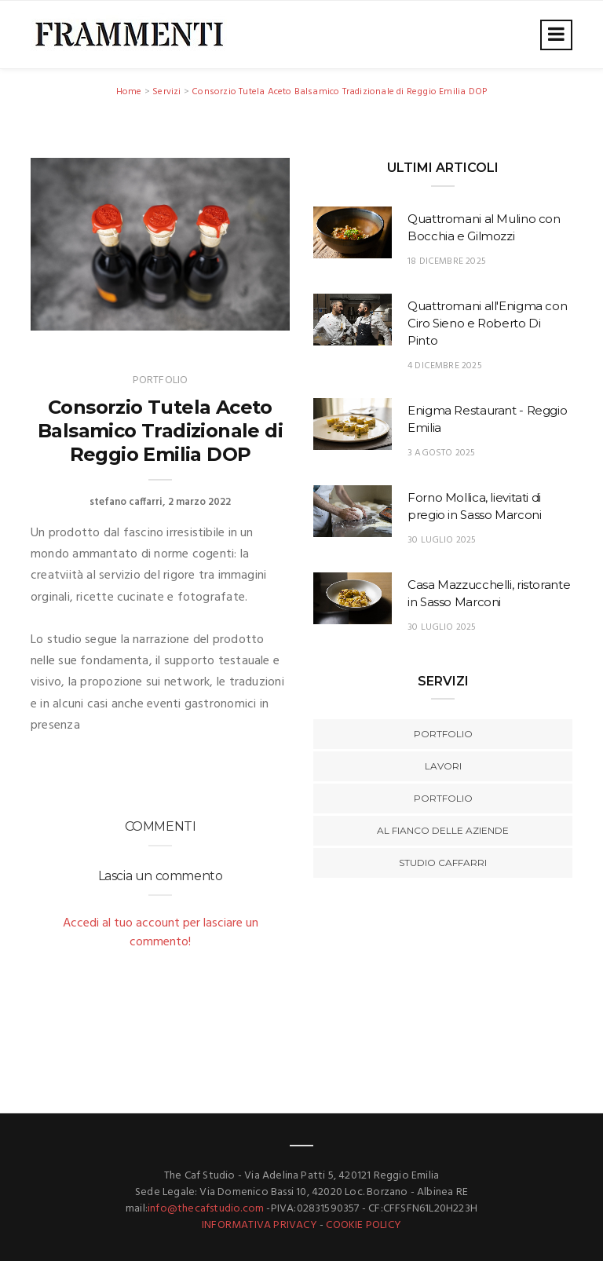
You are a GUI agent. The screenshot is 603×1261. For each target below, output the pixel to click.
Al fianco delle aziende (443, 830)
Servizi (166, 92)
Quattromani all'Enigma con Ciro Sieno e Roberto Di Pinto (487, 323)
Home (129, 92)
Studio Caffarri (443, 862)
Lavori (443, 766)
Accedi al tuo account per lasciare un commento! (160, 932)
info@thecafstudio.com (206, 1209)
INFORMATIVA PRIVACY (259, 1225)
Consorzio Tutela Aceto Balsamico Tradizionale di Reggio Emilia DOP (339, 92)
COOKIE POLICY (363, 1225)
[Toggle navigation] (556, 35)
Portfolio (443, 734)
